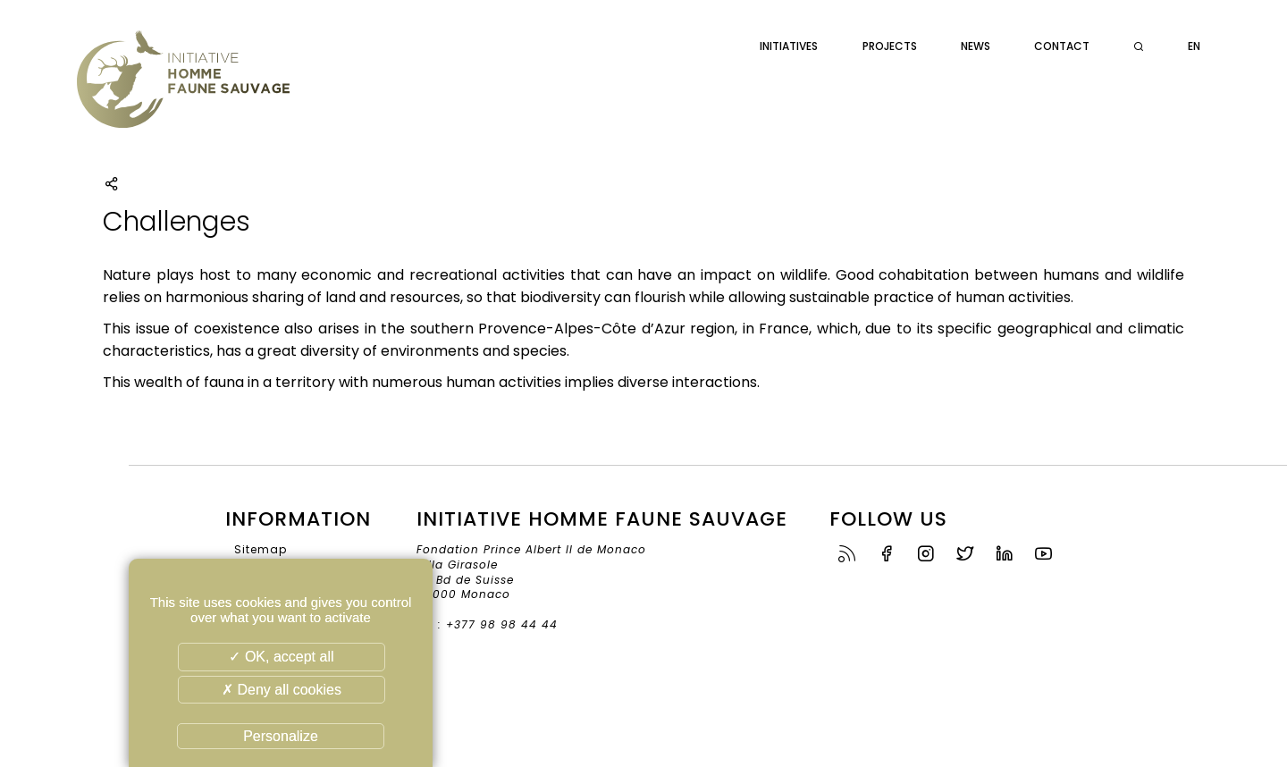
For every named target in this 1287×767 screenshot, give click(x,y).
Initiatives (789, 46)
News (975, 46)
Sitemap (260, 549)
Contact (1061, 46)
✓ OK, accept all (281, 656)
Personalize (280, 736)
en (1194, 46)
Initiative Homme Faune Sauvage (183, 89)
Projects (889, 46)
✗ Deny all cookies (281, 689)
